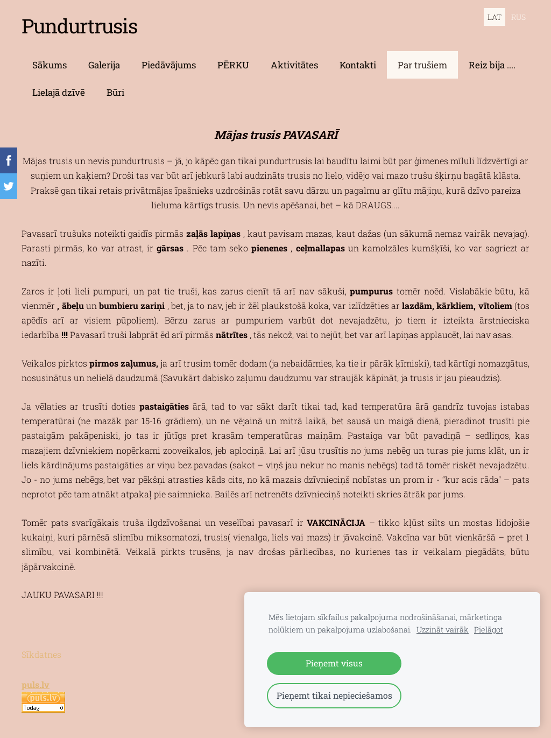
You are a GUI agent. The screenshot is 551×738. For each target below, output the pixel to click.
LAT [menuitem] (494, 17)
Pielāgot (488, 629)
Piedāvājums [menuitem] (169, 65)
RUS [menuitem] (518, 17)
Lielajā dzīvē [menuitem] (58, 92)
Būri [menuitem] (115, 92)
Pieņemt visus (334, 663)
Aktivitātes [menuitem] (294, 65)
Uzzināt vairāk (442, 629)
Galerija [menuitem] (104, 65)
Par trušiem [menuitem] (422, 65)
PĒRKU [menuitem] (233, 65)
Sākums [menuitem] (49, 65)
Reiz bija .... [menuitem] (492, 65)
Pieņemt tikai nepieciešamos (334, 695)
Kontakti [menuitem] (358, 65)
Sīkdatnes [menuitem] (41, 654)
